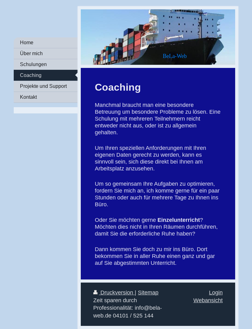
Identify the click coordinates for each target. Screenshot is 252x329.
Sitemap (148, 292)
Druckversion (114, 292)
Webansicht (208, 300)
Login (216, 292)
